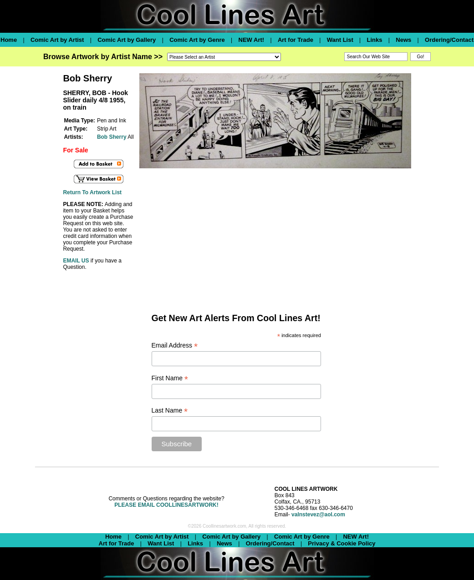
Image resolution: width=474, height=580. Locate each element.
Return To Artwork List (92, 192)
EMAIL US (76, 260)
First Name (170, 378)
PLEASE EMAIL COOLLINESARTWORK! (166, 505)
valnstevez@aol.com (318, 514)
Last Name (170, 410)
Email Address (175, 345)
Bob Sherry (112, 137)
